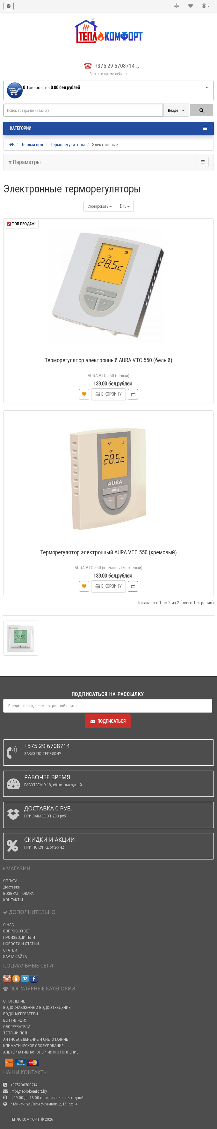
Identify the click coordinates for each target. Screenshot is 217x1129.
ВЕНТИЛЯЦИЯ (15, 1020)
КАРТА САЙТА (15, 956)
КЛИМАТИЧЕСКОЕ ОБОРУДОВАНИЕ (33, 1045)
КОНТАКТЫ (13, 899)
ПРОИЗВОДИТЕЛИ (19, 937)
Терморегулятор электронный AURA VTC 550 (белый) (108, 360)
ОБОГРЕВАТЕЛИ (16, 1026)
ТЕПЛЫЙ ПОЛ (15, 1033)
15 (125, 206)
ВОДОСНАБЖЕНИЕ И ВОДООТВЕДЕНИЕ (36, 1007)
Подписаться (108, 721)
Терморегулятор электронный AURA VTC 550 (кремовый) (108, 552)
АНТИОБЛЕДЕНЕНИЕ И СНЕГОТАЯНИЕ (35, 1039)
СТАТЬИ (10, 950)
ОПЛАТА (10, 880)
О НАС (8, 924)
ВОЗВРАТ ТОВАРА (18, 893)
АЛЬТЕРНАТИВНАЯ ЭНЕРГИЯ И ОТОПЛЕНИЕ (40, 1052)
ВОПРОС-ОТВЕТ (16, 931)
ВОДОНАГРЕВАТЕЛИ (20, 1014)
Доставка (11, 887)
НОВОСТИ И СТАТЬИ (21, 943)
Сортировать (100, 206)
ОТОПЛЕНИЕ (14, 1001)
